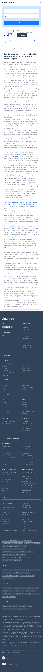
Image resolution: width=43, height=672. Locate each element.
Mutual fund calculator (8, 507)
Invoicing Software (26, 409)
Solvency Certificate (27, 485)
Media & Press (26, 334)
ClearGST (24, 383)
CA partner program (7, 402)
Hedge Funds (5, 481)
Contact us (26, 329)
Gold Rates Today (6, 526)
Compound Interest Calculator (10, 530)
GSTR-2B (4, 462)
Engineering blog (27, 338)
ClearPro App (5, 411)
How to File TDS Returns (28, 455)
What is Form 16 (26, 451)
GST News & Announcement (9, 453)
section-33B (16, 108)
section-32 (9, 154)
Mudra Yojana (25, 476)
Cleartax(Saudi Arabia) (29, 352)
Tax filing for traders (7, 423)
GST (3, 383)
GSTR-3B (4, 464)
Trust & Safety (26, 349)
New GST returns (6, 389)
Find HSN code (25, 519)
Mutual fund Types (6, 474)
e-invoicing (5, 392)
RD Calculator (5, 521)
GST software (5, 387)
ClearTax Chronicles (28, 345)
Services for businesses (28, 411)
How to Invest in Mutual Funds (10, 472)
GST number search (27, 505)
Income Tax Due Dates (28, 464)
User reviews (26, 336)
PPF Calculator (25, 503)
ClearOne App (25, 413)
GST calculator (6, 514)
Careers (25, 331)
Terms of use (16, 652)
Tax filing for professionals (8, 421)
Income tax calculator (7, 503)
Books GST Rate (26, 432)
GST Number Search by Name (29, 530)
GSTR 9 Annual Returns (8, 455)
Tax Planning (5, 366)
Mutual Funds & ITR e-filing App (10, 373)
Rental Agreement (26, 490)
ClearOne (24, 404)
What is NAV (5, 490)
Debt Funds (5, 483)
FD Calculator (5, 523)
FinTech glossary (27, 343)
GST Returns (5, 448)
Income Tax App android (28, 363)
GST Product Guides (28, 347)
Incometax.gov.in (26, 460)
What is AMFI (5, 488)
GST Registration (6, 446)
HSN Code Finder (26, 421)
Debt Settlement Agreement (29, 488)
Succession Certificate (28, 483)
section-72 (35, 187)
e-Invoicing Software (27, 387)
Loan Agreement (26, 481)
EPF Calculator (25, 528)
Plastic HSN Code (26, 428)
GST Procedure (6, 451)
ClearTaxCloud (5, 409)
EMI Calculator (5, 505)
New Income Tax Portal (28, 457)
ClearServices (5, 370)
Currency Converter (7, 528)
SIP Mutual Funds (6, 479)
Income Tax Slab (26, 446)
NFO (3, 486)
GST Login (4, 385)
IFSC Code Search (26, 507)
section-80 (30, 121)
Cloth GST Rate (26, 430)
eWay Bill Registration (27, 392)
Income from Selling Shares (29, 462)
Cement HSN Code (27, 423)
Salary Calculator (26, 526)
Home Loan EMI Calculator (29, 512)
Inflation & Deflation (27, 479)
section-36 (16, 156)
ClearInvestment (6, 368)
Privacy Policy (5, 652)
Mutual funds (5, 375)
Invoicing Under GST (7, 460)
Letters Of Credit (26, 492)
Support (4, 335)
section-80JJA (20, 204)
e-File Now (22, 35)
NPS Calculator (26, 514)
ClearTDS (24, 389)
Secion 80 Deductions (27, 368)
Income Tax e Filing (7, 363)
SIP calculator (5, 512)
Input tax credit (6, 394)
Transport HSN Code (27, 426)
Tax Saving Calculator (27, 521)
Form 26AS (24, 448)
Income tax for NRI (26, 370)
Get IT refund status (27, 523)
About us (25, 327)
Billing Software (26, 406)
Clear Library (26, 340)
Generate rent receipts (28, 510)
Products (12, 2)
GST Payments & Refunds (8, 457)
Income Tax (25, 366)
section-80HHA (13, 202)
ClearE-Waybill (25, 385)
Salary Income (25, 453)
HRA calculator (5, 519)
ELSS (3, 477)
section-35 (16, 154)
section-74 (33, 189)
